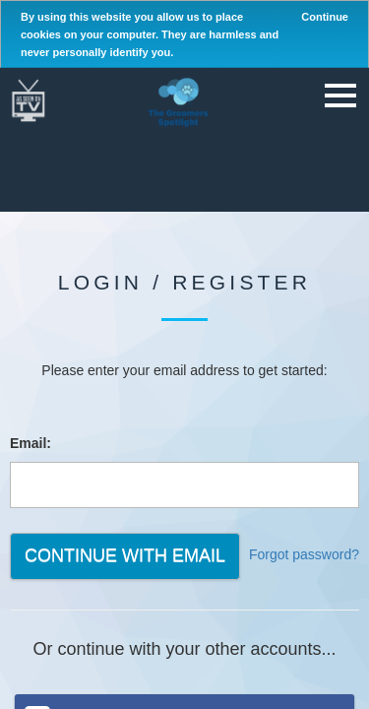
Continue (324, 17)
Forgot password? (304, 554)
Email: (30, 443)
